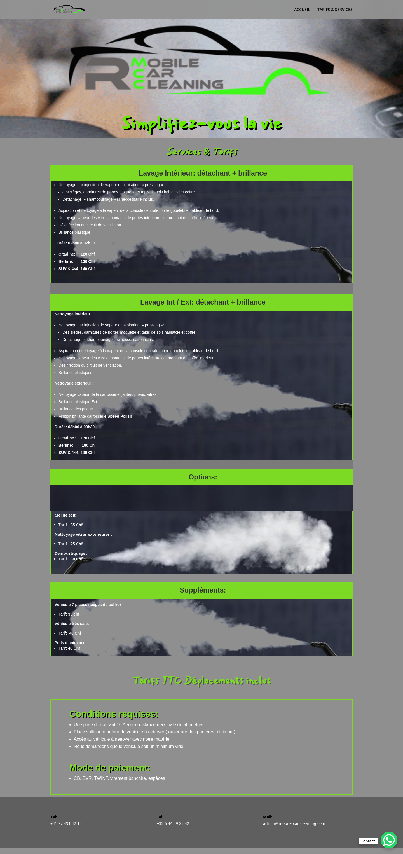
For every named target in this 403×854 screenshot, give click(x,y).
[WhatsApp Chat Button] (389, 840)
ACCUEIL (302, 10)
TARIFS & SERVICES (335, 10)
